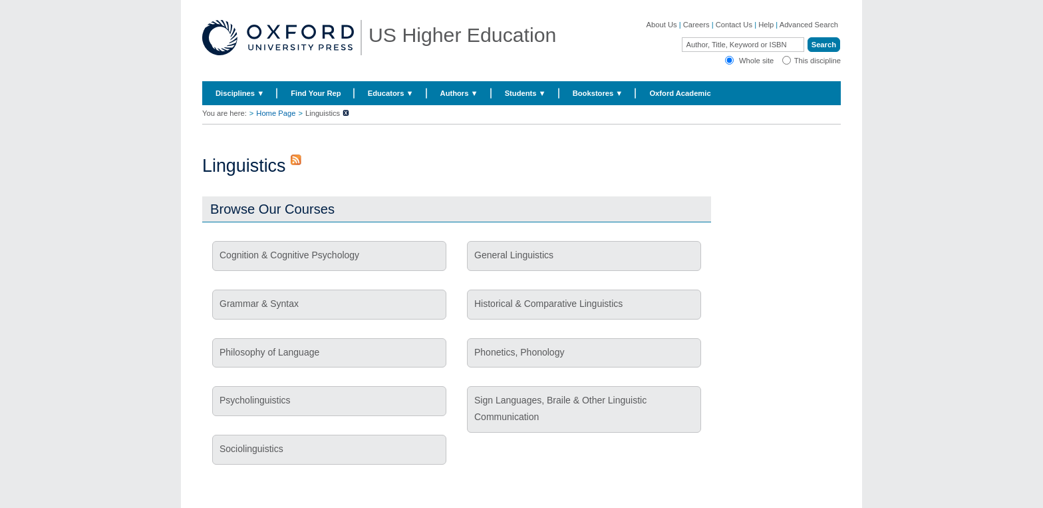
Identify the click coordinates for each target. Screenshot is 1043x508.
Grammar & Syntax (259, 303)
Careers (696, 25)
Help (766, 25)
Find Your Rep (316, 93)
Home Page (275, 113)
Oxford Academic (679, 93)
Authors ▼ (459, 93)
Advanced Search (809, 25)
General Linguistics (513, 255)
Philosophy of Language (269, 352)
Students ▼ (525, 93)
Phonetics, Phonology (519, 352)
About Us (662, 25)
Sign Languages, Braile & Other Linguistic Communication (560, 408)
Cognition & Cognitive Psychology (289, 255)
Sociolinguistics (251, 448)
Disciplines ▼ (240, 93)
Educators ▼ (391, 93)
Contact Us (734, 25)
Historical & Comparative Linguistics (548, 303)
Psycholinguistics (255, 400)
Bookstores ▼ (598, 93)
